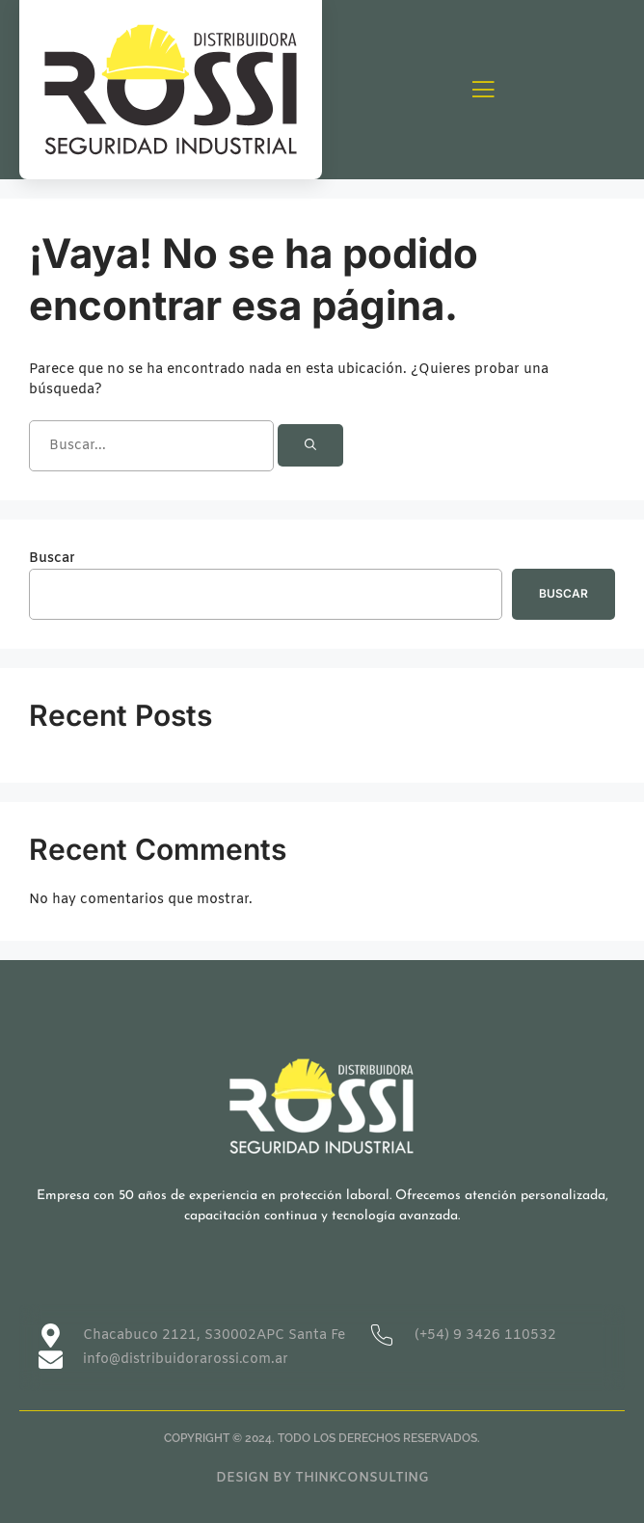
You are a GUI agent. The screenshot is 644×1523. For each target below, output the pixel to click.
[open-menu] (483, 91)
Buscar (52, 558)
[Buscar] (310, 445)
